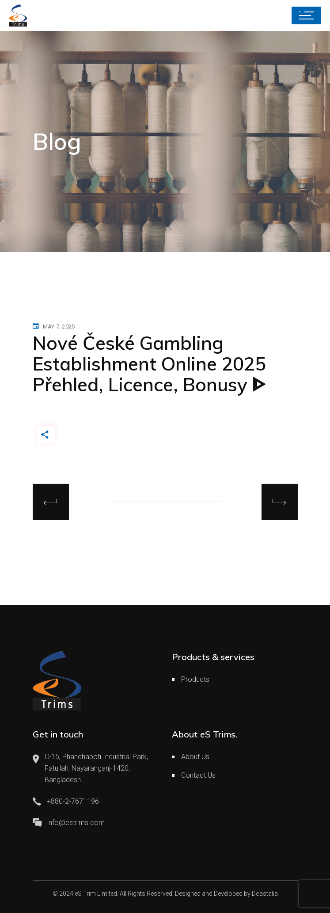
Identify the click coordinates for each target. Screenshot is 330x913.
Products (195, 679)
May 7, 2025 (59, 326)
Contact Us (198, 775)
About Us (195, 757)
